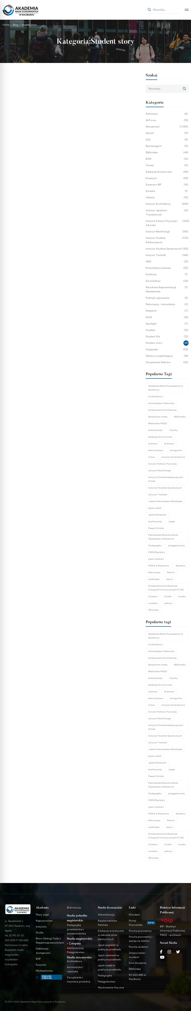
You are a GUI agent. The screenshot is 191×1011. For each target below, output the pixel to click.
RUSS (167, 317)
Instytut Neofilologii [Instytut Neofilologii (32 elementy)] (159, 470)
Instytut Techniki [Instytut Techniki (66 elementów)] (157, 494)
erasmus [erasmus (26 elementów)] (152, 443)
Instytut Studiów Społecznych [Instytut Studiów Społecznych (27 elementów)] (165, 487)
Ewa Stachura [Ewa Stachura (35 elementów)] (155, 450)
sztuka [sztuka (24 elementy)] (182, 596)
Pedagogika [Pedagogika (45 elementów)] (154, 545)
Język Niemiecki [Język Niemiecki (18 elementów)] (157, 514)
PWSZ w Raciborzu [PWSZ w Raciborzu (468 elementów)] (158, 565)
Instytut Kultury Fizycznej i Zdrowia (167, 223)
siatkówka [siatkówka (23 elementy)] (154, 579)
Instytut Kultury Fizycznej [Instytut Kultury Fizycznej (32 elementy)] (162, 463)
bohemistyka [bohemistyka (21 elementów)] (155, 430)
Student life (167, 336)
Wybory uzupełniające (167, 356)
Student (167, 330)
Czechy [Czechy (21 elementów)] (173, 430)
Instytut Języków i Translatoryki (167, 212)
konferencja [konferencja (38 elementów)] (155, 521)
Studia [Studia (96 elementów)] (167, 596)
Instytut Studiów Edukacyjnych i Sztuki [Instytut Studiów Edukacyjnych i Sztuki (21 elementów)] (165, 479)
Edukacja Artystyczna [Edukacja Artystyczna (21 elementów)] (160, 436)
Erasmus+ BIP (167, 185)
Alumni (167, 133)
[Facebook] (161, 951)
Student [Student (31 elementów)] (152, 596)
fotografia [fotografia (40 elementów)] (176, 450)
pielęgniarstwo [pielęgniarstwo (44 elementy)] (176, 545)
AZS (167, 140)
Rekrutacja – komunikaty (167, 304)
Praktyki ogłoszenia (167, 298)
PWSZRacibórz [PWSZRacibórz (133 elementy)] (156, 552)
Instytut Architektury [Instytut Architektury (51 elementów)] (173, 457)
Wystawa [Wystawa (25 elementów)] (153, 609)
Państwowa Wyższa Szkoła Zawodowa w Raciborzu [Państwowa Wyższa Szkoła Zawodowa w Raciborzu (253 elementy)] (163, 536)
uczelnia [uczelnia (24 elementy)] (152, 603)
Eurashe (167, 191)
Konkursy (167, 274)
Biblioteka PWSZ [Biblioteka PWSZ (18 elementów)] (157, 423)
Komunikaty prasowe (167, 268)
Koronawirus (167, 281)
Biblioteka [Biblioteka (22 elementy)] (180, 416)
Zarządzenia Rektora (167, 362)
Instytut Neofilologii (167, 232)
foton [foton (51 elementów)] (151, 457)
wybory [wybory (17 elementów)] (168, 603)
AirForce (167, 120)
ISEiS (167, 262)
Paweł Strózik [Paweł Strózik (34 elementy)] (156, 528)
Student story (167, 343)
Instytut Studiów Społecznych (167, 249)
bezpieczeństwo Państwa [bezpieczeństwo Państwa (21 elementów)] (162, 410)
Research (167, 311)
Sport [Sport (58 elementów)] (169, 579)
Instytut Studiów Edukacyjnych (167, 240)
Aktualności (167, 127)
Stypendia (167, 349)
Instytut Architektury (167, 204)
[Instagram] (169, 951)
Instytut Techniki (167, 255)
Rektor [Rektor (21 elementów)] (171, 572)
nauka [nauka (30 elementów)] (172, 521)
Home (5, 24)
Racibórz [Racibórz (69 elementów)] (181, 565)
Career (167, 165)
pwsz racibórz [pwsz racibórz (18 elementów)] (156, 558)
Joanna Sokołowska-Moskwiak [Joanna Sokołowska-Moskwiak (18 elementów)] (165, 501)
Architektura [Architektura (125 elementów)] (155, 396)
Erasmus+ (167, 178)
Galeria (167, 197)
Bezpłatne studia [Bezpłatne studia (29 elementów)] (157, 416)
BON (167, 159)
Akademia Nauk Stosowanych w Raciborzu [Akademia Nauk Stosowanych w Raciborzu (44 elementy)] (165, 387)
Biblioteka (167, 152)
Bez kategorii (167, 146)
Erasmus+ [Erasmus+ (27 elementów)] (169, 443)
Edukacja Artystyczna (167, 172)
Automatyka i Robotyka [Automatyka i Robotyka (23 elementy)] (161, 403)
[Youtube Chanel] (162, 957)
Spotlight (167, 324)
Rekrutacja (74, 907)
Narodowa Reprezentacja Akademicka (167, 289)
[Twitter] (178, 951)
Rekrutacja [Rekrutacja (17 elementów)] (154, 572)
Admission (167, 114)
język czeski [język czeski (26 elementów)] (155, 508)
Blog (15, 24)
